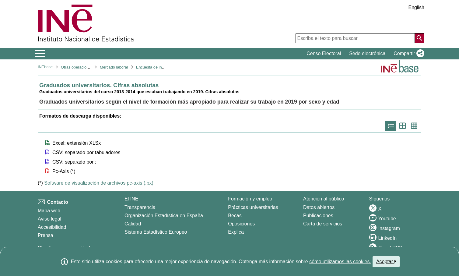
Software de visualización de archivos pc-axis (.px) (98, 183)
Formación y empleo (250, 198)
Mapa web (49, 210)
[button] (407, 53)
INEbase (45, 67)
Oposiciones (241, 223)
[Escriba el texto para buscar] (355, 38)
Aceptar (386, 261)
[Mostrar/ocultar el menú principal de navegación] (40, 53)
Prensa (45, 235)
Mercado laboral (114, 67)
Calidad (132, 223)
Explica (236, 232)
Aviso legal (49, 218)
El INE (131, 198)
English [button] (416, 7)
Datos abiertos (319, 207)
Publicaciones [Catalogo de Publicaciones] (318, 215)
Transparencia (140, 207)
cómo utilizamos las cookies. (340, 261)
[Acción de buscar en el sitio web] (419, 38)
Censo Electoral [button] (324, 53)
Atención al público (323, 198)
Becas (234, 215)
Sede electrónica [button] (367, 53)
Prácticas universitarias (253, 207)
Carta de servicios (322, 223)
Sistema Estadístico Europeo (155, 232)
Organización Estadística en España (163, 215)
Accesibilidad (52, 227)
